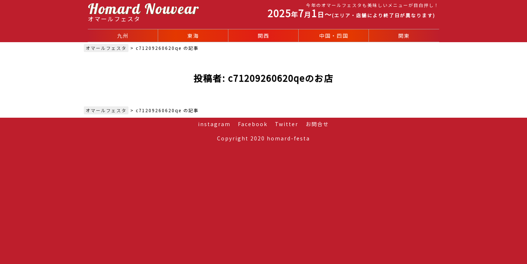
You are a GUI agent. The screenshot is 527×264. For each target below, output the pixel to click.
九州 (123, 35)
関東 (404, 35)
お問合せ (317, 124)
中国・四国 (333, 35)
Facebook (253, 124)
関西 (263, 35)
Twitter (286, 124)
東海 (193, 35)
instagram (214, 124)
